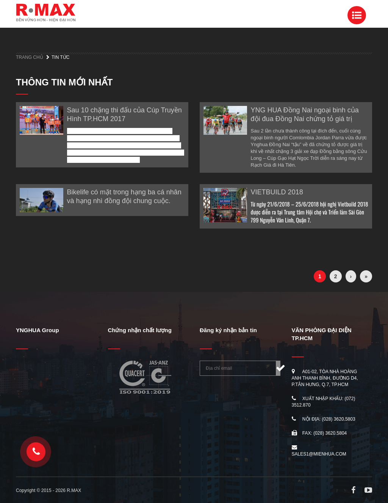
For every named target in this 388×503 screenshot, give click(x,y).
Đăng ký (278, 368)
